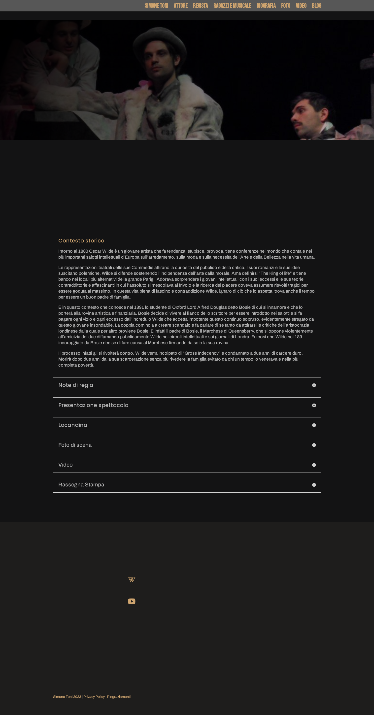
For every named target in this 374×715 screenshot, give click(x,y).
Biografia (266, 6)
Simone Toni (156, 6)
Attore (181, 6)
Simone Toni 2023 (67, 697)
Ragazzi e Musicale (232, 6)
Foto (285, 6)
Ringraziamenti (119, 697)
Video (301, 6)
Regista (200, 6)
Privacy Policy (94, 697)
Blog (316, 6)
